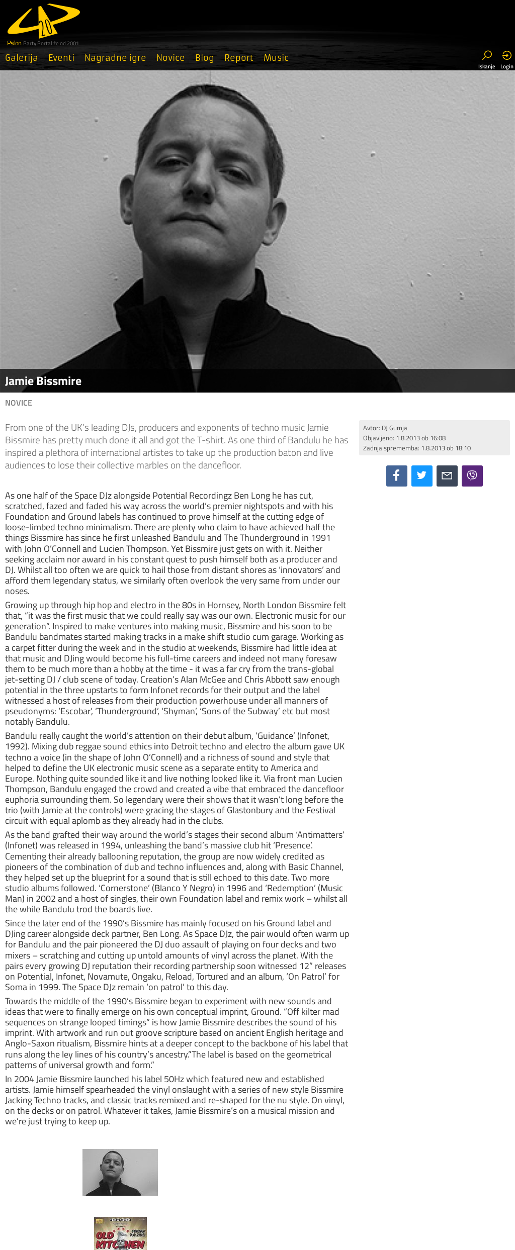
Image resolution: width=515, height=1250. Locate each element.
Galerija (21, 58)
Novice (170, 58)
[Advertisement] (434, 559)
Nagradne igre (115, 58)
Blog (204, 58)
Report (238, 58)
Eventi (61, 58)
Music (276, 58)
